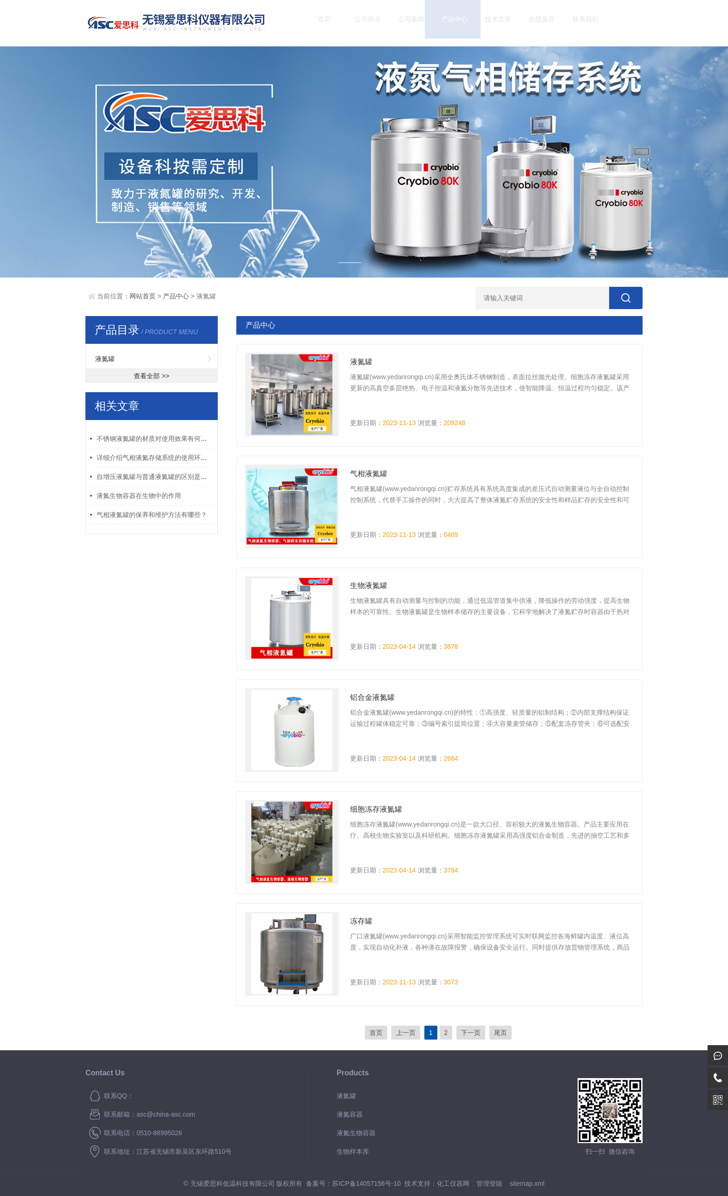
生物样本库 (353, 1151)
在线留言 (534, 23)
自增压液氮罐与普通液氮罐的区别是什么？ (158, 476)
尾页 (500, 1032)
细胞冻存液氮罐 (376, 809)
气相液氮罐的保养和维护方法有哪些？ (152, 514)
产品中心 (447, 23)
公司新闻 (403, 23)
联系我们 (577, 23)
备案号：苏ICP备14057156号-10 (353, 1183)
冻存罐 (361, 921)
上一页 (406, 1032)
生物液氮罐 (368, 585)
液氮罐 (105, 358)
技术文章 (490, 23)
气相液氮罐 (368, 474)
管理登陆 (489, 1183)
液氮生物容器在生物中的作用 (139, 495)
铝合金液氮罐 (372, 697)
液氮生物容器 (356, 1133)
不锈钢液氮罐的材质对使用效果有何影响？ (158, 438)
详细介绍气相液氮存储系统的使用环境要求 (158, 457)
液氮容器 (350, 1114)
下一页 (471, 1032)
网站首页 (143, 296)
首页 (316, 23)
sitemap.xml (527, 1183)
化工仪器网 (453, 1183)
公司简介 (360, 23)
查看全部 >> (151, 376)
